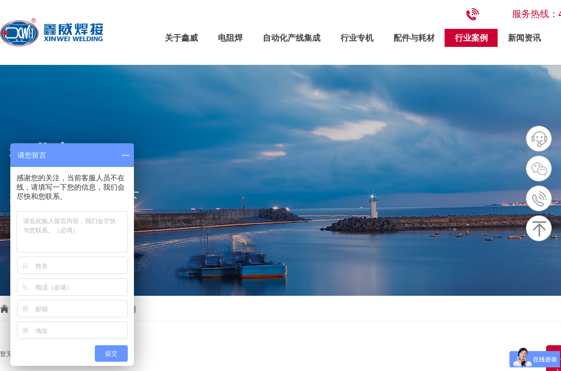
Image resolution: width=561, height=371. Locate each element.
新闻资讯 (524, 37)
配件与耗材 (414, 37)
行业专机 (357, 37)
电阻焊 (230, 37)
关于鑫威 (181, 37)
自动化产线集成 (291, 37)
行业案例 (471, 37)
